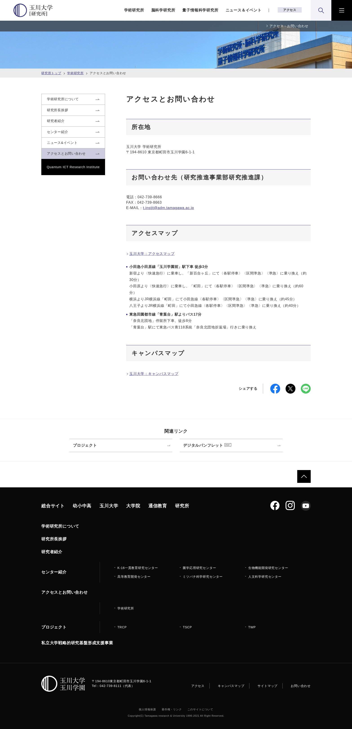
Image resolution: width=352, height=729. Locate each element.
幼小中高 (82, 505)
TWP (252, 627)
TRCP (122, 627)
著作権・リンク (172, 709)
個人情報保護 (147, 709)
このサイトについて (200, 709)
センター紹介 (54, 572)
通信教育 (157, 505)
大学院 (133, 505)
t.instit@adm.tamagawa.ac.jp (168, 208)
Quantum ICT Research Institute (73, 179)
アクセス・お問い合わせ (288, 26)
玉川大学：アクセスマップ (152, 254)
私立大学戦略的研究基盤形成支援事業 (77, 643)
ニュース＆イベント (244, 10)
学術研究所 (134, 10)
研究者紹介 (51, 552)
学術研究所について (60, 526)
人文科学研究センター (265, 576)
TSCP (187, 627)
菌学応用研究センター (199, 568)
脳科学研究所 (163, 10)
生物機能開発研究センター (268, 568)
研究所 (182, 505)
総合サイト (53, 505)
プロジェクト (54, 627)
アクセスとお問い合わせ (64, 592)
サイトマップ (267, 686)
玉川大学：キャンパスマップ (153, 374)
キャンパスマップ (231, 686)
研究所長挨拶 (54, 539)
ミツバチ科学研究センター (203, 576)
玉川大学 (108, 505)
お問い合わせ (301, 686)
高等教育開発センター (134, 576)
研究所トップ (51, 73)
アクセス (289, 10)
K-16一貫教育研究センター (137, 568)
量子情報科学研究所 (200, 10)
